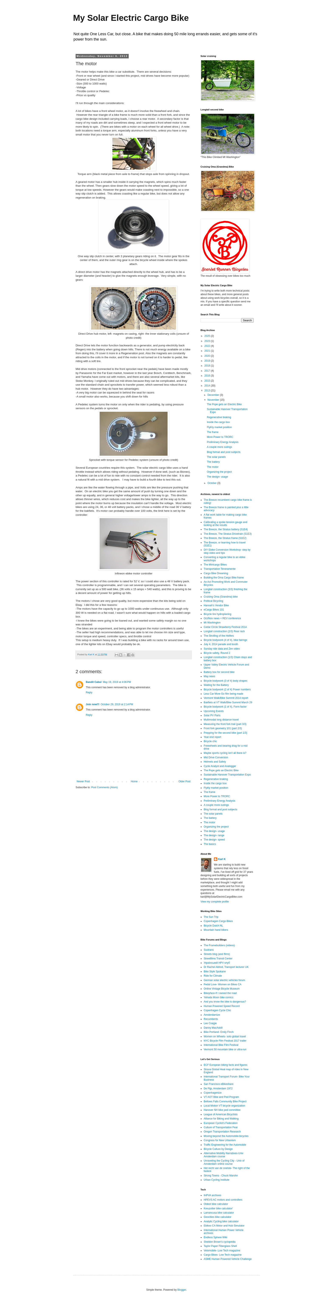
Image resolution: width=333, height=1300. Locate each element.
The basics (210, 844)
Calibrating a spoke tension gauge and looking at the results (225, 524)
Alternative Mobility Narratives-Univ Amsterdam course (223, 1155)
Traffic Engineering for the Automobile (225, 1144)
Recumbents (211, 1019)
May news (209, 676)
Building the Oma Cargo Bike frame (224, 577)
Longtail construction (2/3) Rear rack (224, 631)
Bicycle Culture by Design (218, 1149)
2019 (208, 360)
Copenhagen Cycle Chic (217, 1010)
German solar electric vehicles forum (224, 980)
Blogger (181, 1289)
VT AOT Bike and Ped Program (221, 1097)
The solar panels (216, 456)
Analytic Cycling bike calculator (221, 1221)
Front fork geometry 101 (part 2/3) (223, 728)
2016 (208, 375)
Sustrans (209, 949)
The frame (213, 432)
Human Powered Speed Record (222, 1006)
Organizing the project (219, 471)
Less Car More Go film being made (223, 693)
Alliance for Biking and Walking (221, 1118)
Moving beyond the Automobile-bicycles (226, 1136)
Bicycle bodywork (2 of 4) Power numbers (227, 689)
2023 (208, 341)
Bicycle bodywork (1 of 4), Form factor (225, 706)
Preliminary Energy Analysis (222, 442)
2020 (208, 355)
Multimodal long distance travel (221, 719)
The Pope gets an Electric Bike (224, 404)
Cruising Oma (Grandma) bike (221, 596)
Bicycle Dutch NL (213, 925)
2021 (208, 350)
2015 (208, 380)
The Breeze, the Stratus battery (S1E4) (226, 529)
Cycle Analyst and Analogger (220, 766)
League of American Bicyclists (220, 1114)
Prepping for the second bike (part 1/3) (225, 732)
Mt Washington (212, 622)
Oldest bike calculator (216, 1204)
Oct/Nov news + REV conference (222, 618)
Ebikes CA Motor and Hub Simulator (224, 1225)
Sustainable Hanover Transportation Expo (227, 774)
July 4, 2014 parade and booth (221, 644)
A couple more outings (219, 447)
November (213, 399)
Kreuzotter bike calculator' (218, 1208)
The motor (213, 466)
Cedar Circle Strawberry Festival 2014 (225, 627)
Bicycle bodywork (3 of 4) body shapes (225, 680)
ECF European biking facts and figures (225, 1064)
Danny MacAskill (213, 1027)
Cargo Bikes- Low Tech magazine (223, 1254)
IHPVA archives (212, 1195)
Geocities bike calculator (217, 1216)
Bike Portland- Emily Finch (219, 1032)
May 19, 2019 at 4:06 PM (117, 682)
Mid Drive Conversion (216, 757)
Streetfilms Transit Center (218, 958)
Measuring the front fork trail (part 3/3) (225, 724)
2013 (208, 390)
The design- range (214, 835)
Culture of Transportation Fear (221, 1127)
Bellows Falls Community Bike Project (225, 1101)
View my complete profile (214, 901)
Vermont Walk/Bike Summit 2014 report (226, 698)
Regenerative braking (219, 417)
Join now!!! (92, 704)
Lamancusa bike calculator (219, 1212)
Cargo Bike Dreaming (216, 573)
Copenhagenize (213, 1092)
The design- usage (217, 476)
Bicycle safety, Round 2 (217, 652)
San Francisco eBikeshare (218, 1084)
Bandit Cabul (94, 682)
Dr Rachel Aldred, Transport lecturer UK (226, 967)
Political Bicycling (213, 600)
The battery (213, 461)
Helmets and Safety (215, 761)
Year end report (212, 737)
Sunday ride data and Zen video (222, 648)
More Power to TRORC (220, 437)
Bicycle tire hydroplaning (217, 614)
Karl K (222, 859)
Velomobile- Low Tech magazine (222, 1250)
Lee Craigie (210, 1023)
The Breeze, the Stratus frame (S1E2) (225, 538)
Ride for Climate (213, 975)
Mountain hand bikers (216, 929)
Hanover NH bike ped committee (222, 1109)
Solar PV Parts (212, 715)
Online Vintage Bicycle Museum (222, 988)
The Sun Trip (211, 916)
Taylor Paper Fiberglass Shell (220, 1246)
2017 (208, 370)
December (213, 394)
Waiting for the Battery (216, 685)
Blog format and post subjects (223, 452)
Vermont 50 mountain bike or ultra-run (225, 1049)
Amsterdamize (212, 1014)
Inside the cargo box (218, 422)
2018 (208, 365)
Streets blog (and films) (217, 954)
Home (134, 781)
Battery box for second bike (219, 672)
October (212, 483)
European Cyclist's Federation (221, 1123)
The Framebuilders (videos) (219, 945)
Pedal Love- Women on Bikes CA (222, 984)
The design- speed (214, 839)
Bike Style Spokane (215, 971)
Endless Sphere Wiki (215, 1237)
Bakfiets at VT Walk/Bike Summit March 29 (228, 702)
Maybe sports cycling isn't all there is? (225, 753)
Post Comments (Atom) (104, 787)
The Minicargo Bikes (215, 564)
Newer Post (83, 781)
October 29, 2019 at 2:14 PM (117, 704)
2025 (208, 335)
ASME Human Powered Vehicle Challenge (228, 1259)
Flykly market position (216, 787)
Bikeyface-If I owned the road (220, 993)
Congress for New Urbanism (220, 1140)
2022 (208, 345)
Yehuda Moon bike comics (218, 997)
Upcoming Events (214, 711)
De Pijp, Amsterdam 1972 (218, 1088)
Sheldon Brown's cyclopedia (220, 1241)
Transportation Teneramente (220, 568)
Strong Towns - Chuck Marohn (221, 1175)
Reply (89, 692)
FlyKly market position (219, 427)
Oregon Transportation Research (222, 1131)
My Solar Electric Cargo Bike (131, 18)
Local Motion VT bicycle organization (224, 1105)
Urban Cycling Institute (216, 1179)
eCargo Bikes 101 (214, 609)
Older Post (184, 781)
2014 (208, 385)
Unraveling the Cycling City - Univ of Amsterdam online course (224, 1162)
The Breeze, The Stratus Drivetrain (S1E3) (228, 533)
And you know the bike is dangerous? (225, 1001)
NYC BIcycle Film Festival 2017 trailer (225, 1040)
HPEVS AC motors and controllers (223, 1199)
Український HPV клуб (217, 962)
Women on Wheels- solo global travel (225, 1036)
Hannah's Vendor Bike (216, 605)
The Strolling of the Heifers (219, 635)
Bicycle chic (210, 741)
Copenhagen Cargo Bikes (218, 921)
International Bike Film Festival (221, 1044)
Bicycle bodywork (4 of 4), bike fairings (225, 640)
